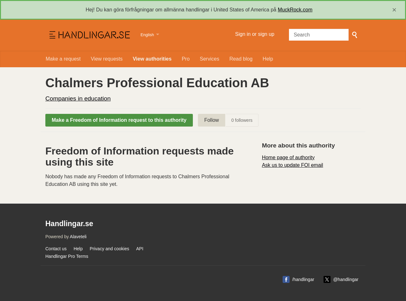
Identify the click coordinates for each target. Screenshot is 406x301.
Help (268, 59)
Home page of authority (288, 157)
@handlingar (345, 279)
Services (209, 59)
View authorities (152, 59)
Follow (211, 120)
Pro (186, 59)
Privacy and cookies (109, 248)
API (139, 248)
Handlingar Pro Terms (66, 256)
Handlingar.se (89, 35)
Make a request (63, 59)
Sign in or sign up (254, 34)
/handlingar (303, 279)
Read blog (240, 59)
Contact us (56, 248)
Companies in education (78, 98)
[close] (394, 9)
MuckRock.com (295, 9)
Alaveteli (78, 236)
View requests (106, 59)
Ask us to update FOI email (292, 165)
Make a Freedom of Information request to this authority (119, 120)
